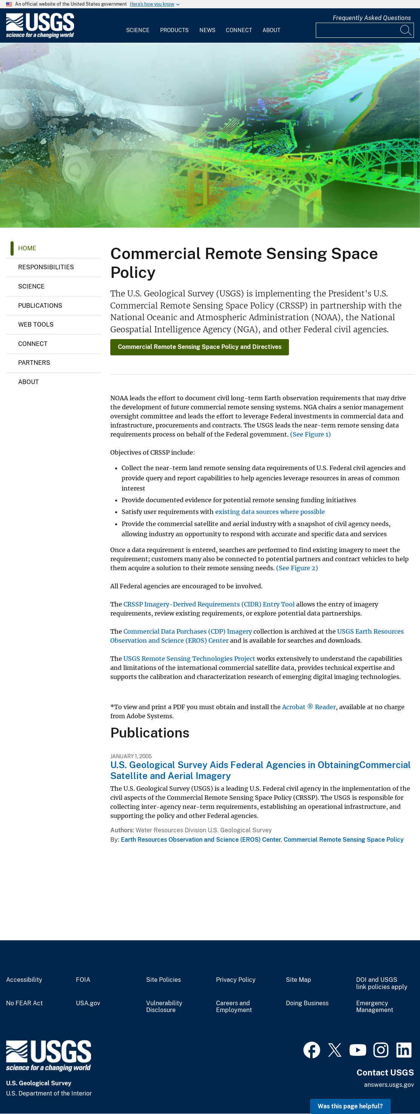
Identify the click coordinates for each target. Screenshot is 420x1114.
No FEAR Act (24, 1003)
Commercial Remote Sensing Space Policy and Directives (199, 346)
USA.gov (88, 1003)
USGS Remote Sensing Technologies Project (189, 658)
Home (27, 248)
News (207, 30)
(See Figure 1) (310, 434)
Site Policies (163, 980)
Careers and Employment (234, 1007)
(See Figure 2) (297, 568)
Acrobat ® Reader (309, 707)
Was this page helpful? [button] (350, 1106)
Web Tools (36, 324)
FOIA (83, 980)
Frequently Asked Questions (372, 18)
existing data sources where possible (270, 511)
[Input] (365, 30)
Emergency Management (374, 1007)
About (271, 30)
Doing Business (307, 1003)
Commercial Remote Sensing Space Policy (344, 839)
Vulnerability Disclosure (164, 1007)
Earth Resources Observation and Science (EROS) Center (201, 839)
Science (138, 30)
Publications (40, 305)
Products (174, 30)
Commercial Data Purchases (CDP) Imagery (188, 631)
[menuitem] (138, 26)
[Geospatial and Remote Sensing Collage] (210, 135)
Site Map (298, 980)
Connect (239, 30)
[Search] (406, 30)
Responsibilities (46, 267)
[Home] (40, 36)
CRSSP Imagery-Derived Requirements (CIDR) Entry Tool (209, 604)
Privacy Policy (236, 980)
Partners (34, 362)
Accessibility (24, 980)
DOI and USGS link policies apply (382, 984)
